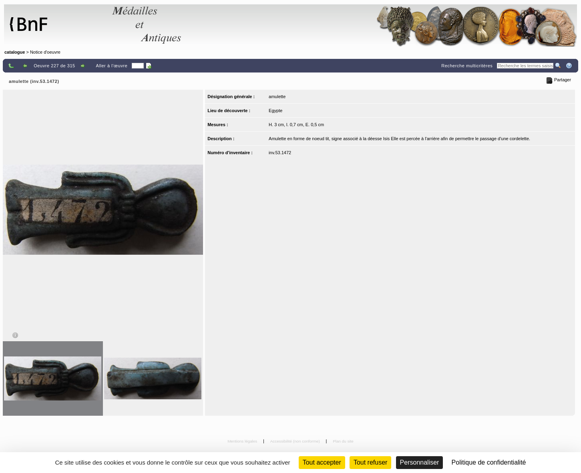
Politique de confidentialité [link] (489, 462)
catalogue (14, 52)
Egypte (275, 110)
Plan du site (343, 441)
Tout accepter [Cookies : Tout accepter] (322, 462)
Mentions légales (242, 441)
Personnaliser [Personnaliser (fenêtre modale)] (419, 462)
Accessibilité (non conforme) (295, 441)
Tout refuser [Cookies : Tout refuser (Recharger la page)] (370, 462)
